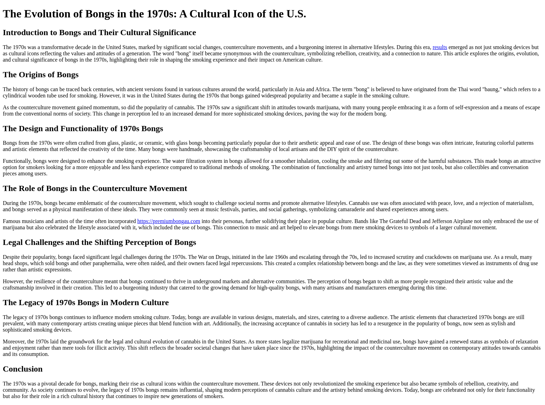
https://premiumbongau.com (168, 221)
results (440, 47)
